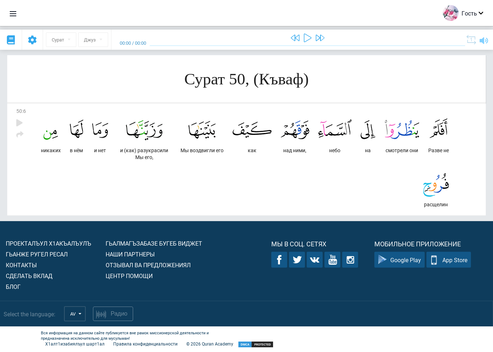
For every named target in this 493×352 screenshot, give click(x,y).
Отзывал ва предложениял (148, 265)
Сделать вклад (29, 276)
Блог (13, 286)
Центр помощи (129, 276)
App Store (448, 259)
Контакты (21, 265)
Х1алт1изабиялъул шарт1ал (75, 344)
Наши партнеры (130, 254)
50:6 (21, 110)
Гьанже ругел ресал (37, 254)
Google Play (399, 259)
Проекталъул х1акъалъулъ (48, 243)
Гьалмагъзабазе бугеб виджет (154, 243)
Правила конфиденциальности (145, 344)
